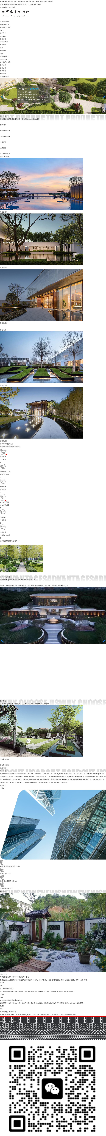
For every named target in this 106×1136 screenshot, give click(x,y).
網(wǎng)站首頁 (5, 62)
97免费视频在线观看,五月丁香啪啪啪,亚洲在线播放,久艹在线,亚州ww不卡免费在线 (26, 1)
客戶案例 (3, 71)
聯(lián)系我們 (4, 7)
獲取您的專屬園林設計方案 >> (9, 541)
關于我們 (3, 65)
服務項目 (3, 68)
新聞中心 (3, 73)
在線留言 (12, 7)
